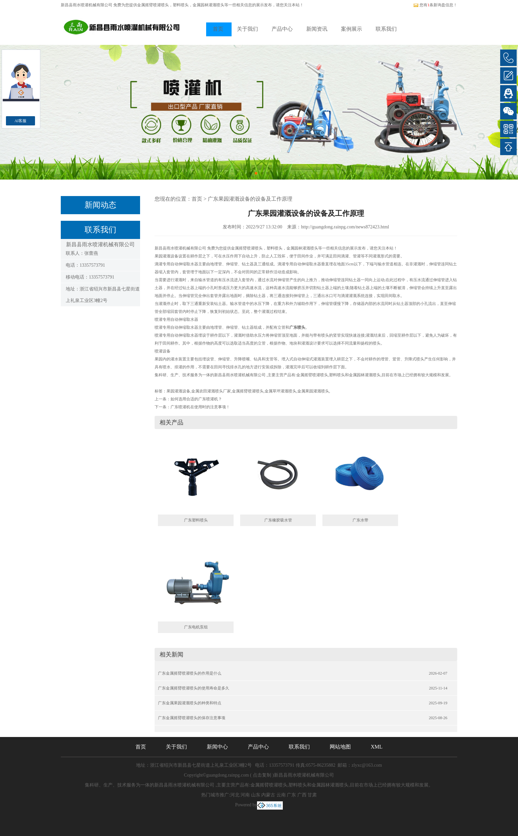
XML (377, 747)
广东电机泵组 (196, 627)
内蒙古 (268, 794)
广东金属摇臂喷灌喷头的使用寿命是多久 (193, 688)
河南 (245, 794)
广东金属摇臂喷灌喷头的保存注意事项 (191, 718)
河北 (235, 794)
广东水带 (360, 520)
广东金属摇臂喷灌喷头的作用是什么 (189, 673)
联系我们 (386, 29)
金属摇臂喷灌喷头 (153, 5)
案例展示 (351, 29)
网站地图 (340, 747)
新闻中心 (217, 747)
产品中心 (282, 29)
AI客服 (21, 120)
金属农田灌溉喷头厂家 (211, 391)
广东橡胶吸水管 (278, 520)
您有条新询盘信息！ (435, 5)
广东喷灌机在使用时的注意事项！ (200, 407)
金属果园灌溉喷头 (313, 391)
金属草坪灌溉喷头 (280, 391)
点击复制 (262, 775)
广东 (291, 794)
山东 (255, 794)
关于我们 (247, 29)
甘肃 (312, 794)
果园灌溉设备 (178, 391)
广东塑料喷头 (196, 520)
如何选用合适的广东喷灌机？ (196, 399)
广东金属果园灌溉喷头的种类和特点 (189, 703)
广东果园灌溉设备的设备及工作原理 (250, 199)
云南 (281, 794)
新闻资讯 (316, 29)
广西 (302, 794)
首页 (218, 29)
